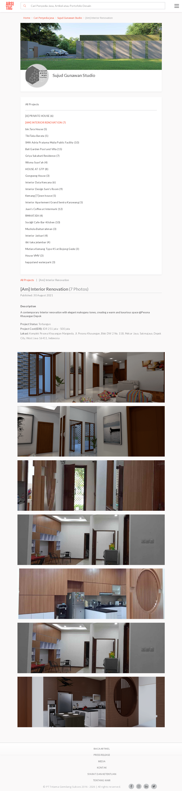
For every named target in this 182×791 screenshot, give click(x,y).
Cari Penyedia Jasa (44, 18)
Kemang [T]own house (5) (40, 195)
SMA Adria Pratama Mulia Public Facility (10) (52, 142)
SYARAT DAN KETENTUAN (101, 774)
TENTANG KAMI (101, 780)
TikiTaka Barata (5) (36, 135)
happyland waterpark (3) (40, 262)
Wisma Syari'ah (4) (36, 162)
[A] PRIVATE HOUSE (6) (39, 115)
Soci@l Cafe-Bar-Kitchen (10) (42, 222)
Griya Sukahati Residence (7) (42, 155)
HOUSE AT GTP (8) (36, 169)
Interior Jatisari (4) (36, 235)
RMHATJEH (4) (34, 215)
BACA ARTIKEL (102, 748)
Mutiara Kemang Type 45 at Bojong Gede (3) (52, 248)
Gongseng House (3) (37, 175)
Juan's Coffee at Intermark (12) (44, 209)
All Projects (32, 104)
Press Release (102, 755)
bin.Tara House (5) (36, 129)
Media (101, 761)
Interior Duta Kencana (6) (40, 182)
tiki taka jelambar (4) (37, 242)
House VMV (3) (34, 255)
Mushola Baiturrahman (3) (41, 229)
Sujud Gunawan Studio (69, 18)
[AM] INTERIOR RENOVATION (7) (45, 122)
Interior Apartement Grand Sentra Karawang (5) (54, 202)
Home (26, 18)
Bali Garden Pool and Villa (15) (43, 149)
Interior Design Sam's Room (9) (44, 189)
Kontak (102, 767)
